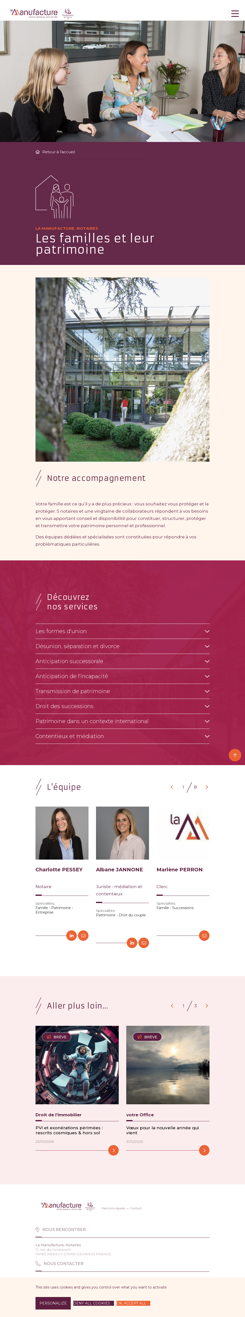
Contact (136, 1208)
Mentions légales (113, 1208)
